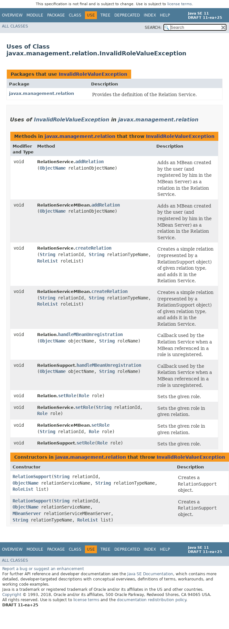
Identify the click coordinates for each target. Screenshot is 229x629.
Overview (12, 15)
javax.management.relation (41, 93)
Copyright (11, 594)
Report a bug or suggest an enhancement (43, 569)
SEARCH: (153, 27)
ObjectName (53, 168)
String (47, 254)
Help (165, 15)
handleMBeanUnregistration (90, 334)
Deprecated (127, 15)
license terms (179, 4)
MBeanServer (27, 513)
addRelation (89, 161)
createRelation (93, 248)
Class (75, 15)
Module (34, 15)
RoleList (47, 261)
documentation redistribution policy (151, 600)
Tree (105, 15)
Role (84, 395)
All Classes (15, 26)
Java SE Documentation (150, 574)
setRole (67, 395)
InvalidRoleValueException (93, 74)
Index (150, 15)
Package (56, 15)
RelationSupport (32, 476)
